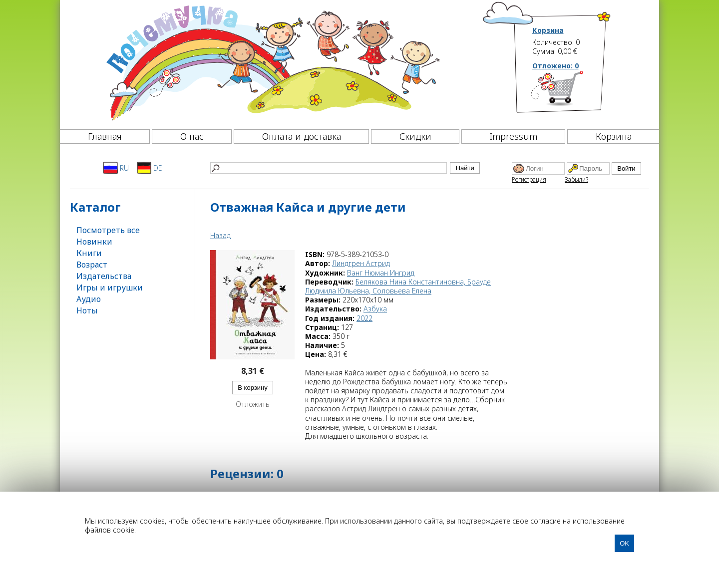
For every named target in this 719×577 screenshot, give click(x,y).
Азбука (375, 308)
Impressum (513, 136)
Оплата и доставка (301, 136)
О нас (192, 136)
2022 (364, 318)
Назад (220, 235)
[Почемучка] (271, 62)
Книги (89, 253)
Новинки (94, 241)
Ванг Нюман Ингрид (380, 273)
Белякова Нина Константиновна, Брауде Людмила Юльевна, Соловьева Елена (398, 286)
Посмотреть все (108, 230)
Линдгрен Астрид (361, 263)
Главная (105, 136)
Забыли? (576, 179)
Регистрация (529, 179)
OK (624, 543)
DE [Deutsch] (149, 168)
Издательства (103, 276)
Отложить (253, 404)
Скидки (415, 136)
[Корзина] (572, 92)
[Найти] (328, 168)
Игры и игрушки (109, 287)
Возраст (91, 264)
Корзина (548, 30)
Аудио (88, 298)
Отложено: (555, 65)
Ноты (87, 310)
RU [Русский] (116, 168)
